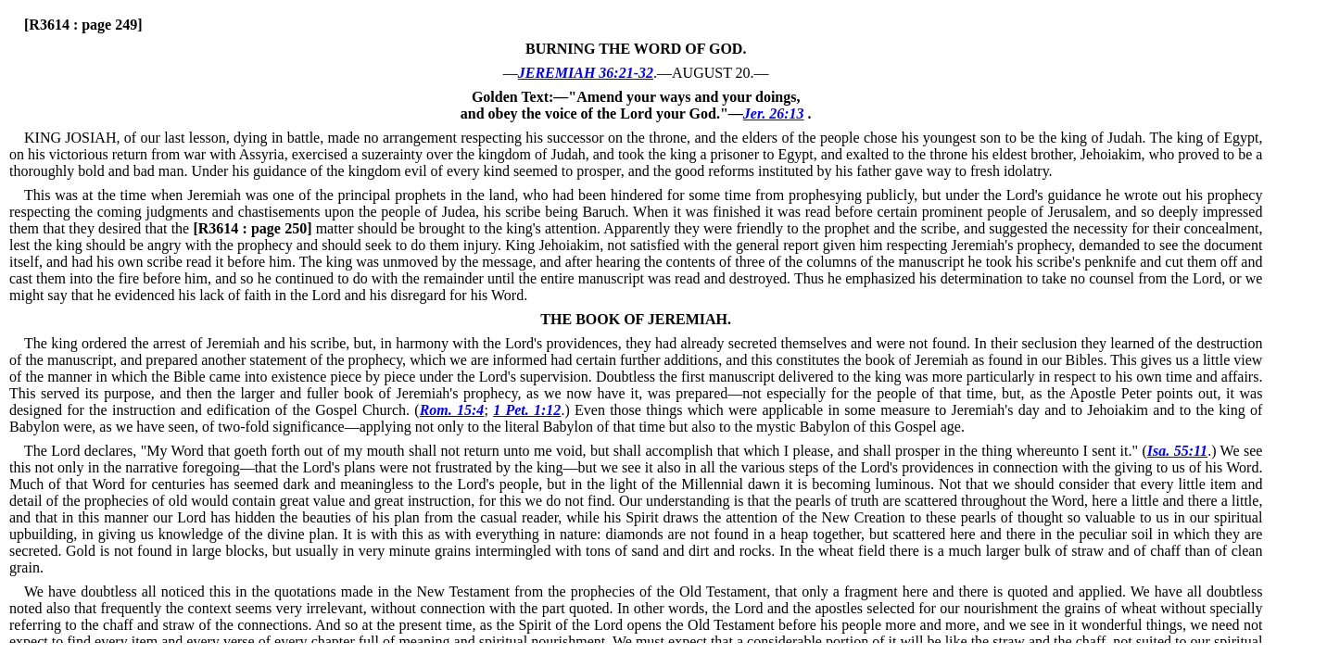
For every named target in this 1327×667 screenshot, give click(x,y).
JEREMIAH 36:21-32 (585, 73)
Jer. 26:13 (773, 113)
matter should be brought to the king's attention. (396, 228)
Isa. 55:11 (1177, 451)
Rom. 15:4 (452, 410)
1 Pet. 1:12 (527, 410)
